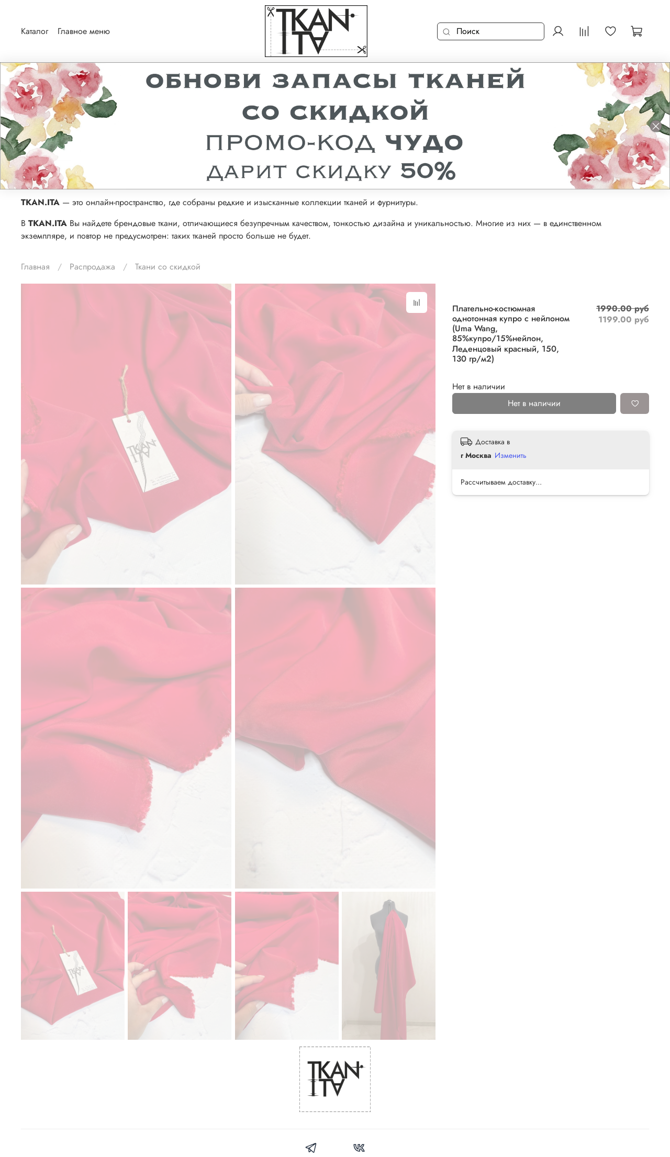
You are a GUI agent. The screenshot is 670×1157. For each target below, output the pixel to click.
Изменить (511, 455)
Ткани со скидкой (167, 267)
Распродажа (92, 267)
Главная (35, 267)
